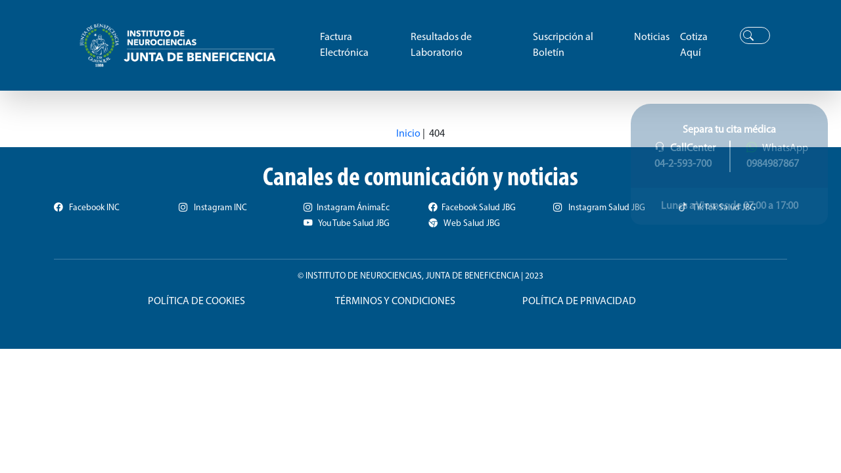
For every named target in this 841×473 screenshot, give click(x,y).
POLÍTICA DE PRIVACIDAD (579, 301)
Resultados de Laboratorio (441, 45)
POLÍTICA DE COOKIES (196, 301)
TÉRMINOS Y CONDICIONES (395, 301)
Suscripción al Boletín (563, 45)
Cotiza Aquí (694, 45)
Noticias (652, 37)
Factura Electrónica (344, 45)
